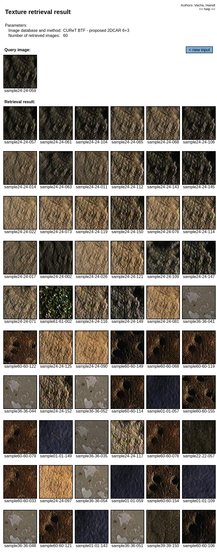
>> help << (207, 9)
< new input (199, 50)
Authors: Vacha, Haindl (198, 5)
